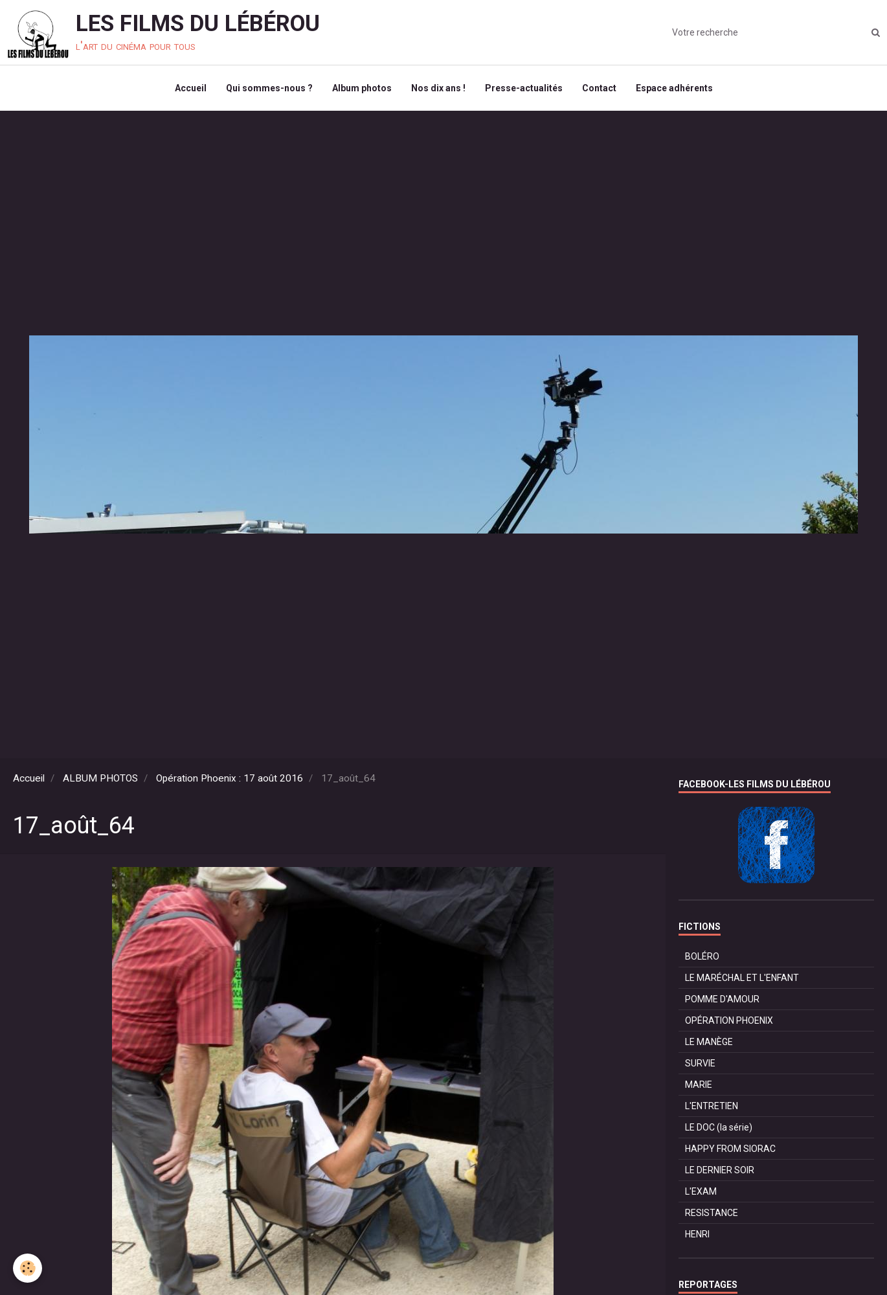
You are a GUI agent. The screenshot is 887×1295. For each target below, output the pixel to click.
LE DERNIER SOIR (719, 1170)
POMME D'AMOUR (722, 999)
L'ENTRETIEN (711, 1106)
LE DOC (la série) (718, 1127)
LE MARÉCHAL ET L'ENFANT (742, 978)
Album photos (362, 88)
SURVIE (700, 1063)
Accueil (191, 88)
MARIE (698, 1084)
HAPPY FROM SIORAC (730, 1148)
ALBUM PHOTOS (100, 778)
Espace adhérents (674, 88)
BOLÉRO (702, 956)
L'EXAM (701, 1191)
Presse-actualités (524, 88)
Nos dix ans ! (438, 88)
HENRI (697, 1234)
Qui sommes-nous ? (269, 88)
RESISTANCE (711, 1213)
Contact (599, 88)
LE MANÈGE (709, 1042)
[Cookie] (27, 1268)
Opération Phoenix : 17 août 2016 (229, 778)
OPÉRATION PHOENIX (729, 1020)
